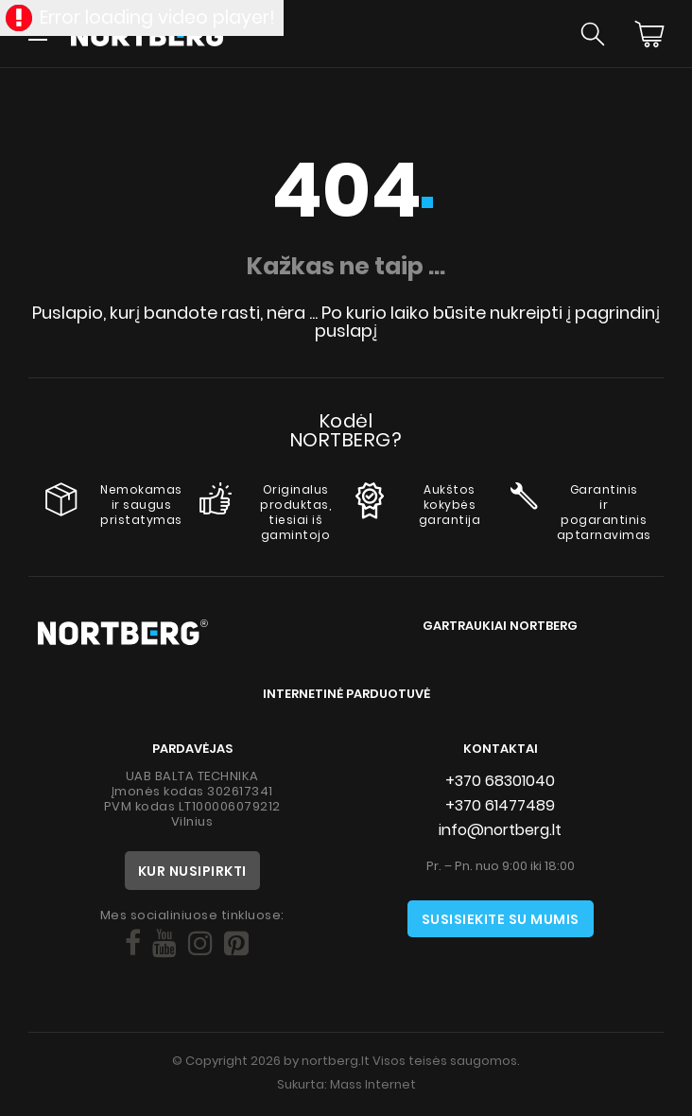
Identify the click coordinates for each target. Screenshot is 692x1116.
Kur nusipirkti (192, 871)
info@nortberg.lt (500, 830)
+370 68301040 (500, 781)
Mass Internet (373, 1084)
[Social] (133, 944)
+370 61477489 (500, 805)
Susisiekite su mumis (501, 919)
